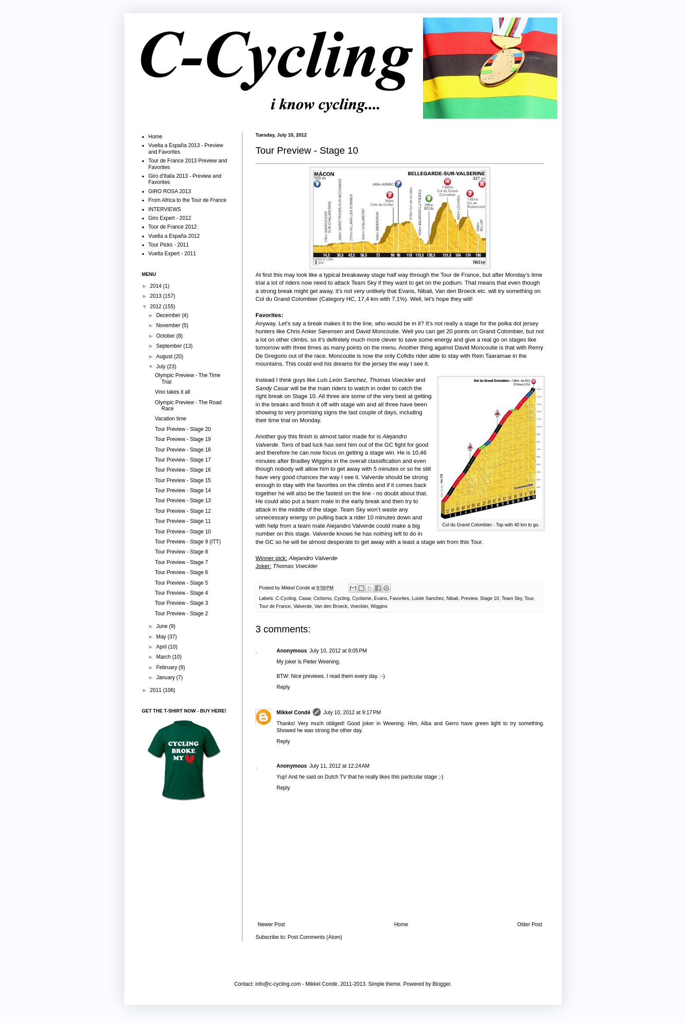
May (162, 637)
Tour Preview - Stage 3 (181, 603)
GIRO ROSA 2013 (169, 191)
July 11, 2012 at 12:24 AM (339, 766)
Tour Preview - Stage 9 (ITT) (188, 542)
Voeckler (359, 606)
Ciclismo (323, 598)
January (166, 677)
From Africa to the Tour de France (187, 200)
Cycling (342, 598)
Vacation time (170, 419)
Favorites (399, 598)
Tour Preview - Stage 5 (181, 583)
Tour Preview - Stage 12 (183, 511)
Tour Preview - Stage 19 (183, 439)
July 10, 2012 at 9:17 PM (352, 712)
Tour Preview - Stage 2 (181, 613)
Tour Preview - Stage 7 (181, 562)
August (165, 356)
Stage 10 (489, 598)
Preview (469, 598)
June (162, 626)
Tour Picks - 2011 (168, 245)
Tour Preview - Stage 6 (181, 572)
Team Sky (511, 598)
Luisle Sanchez (428, 598)
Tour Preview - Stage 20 (183, 429)
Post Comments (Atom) (314, 937)
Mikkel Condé (296, 587)
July (161, 366)
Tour (529, 598)
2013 (156, 296)
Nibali (452, 598)
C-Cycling (286, 598)
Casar (305, 598)
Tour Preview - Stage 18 (183, 450)
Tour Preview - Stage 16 (183, 470)
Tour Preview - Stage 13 (183, 500)
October (166, 336)
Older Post (529, 924)
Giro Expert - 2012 (169, 218)
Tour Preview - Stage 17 (183, 460)
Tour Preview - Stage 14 (183, 490)
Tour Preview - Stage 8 (181, 552)
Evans (380, 598)
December (169, 315)
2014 (156, 286)
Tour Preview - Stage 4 (181, 593)
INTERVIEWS (164, 209)
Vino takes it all (172, 392)
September (169, 346)
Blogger (442, 984)
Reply (283, 687)
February (167, 667)
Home (401, 924)
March (164, 657)
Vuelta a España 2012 (174, 236)
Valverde (303, 606)
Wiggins (379, 606)
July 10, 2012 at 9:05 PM (338, 651)
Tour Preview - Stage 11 (183, 521)
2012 (156, 306)
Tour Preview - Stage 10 (183, 532)
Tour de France (275, 606)
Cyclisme (361, 598)
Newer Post (271, 924)
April (162, 647)
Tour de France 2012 (172, 227)
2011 (156, 690)
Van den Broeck (330, 606)
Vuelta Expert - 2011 (172, 253)
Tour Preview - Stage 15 (183, 480)
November (169, 325)
